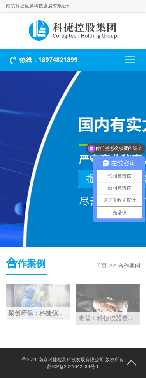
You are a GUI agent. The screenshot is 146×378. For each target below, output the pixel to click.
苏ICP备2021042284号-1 (73, 366)
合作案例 (129, 266)
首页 (101, 266)
